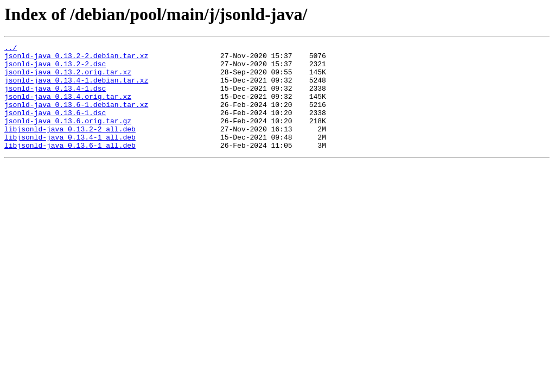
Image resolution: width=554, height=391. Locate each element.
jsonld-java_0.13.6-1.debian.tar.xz (76, 117)
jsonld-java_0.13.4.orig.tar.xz (67, 107)
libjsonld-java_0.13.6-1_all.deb (70, 166)
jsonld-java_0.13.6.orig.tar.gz (67, 137)
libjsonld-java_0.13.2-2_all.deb (70, 147)
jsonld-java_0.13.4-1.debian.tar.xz (76, 88)
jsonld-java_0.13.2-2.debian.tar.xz (76, 59)
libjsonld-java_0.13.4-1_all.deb (70, 156)
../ (10, 49)
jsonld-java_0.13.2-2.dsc (55, 68)
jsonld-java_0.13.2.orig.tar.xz (67, 78)
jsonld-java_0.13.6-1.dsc (55, 127)
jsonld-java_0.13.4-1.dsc (55, 98)
